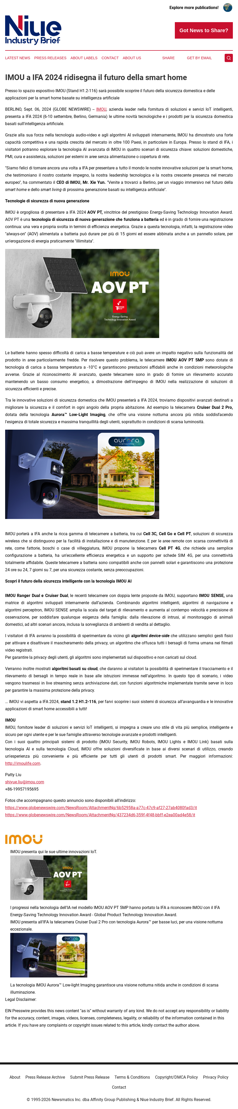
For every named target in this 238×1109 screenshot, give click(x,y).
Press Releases (50, 58)
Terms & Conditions (132, 1077)
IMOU (101, 109)
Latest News (17, 58)
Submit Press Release (89, 1077)
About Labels (84, 58)
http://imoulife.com (22, 763)
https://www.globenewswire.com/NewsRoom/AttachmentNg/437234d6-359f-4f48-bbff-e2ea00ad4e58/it (100, 814)
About (14, 1077)
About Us (132, 58)
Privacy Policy (216, 1077)
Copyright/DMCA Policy (176, 1077)
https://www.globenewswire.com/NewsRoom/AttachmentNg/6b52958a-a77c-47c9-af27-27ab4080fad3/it (101, 807)
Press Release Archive (45, 1077)
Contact (110, 58)
